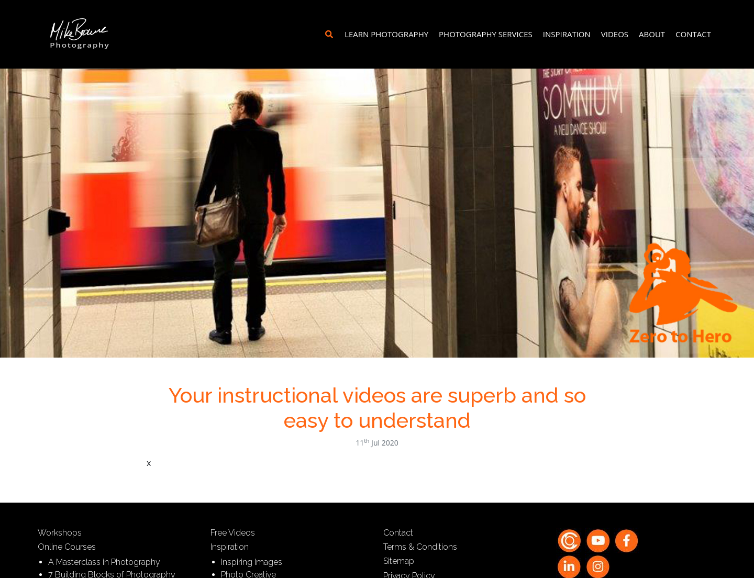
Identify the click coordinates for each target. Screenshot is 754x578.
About (652, 34)
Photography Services (486, 34)
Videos (614, 34)
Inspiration (567, 34)
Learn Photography (386, 34)
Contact (693, 34)
